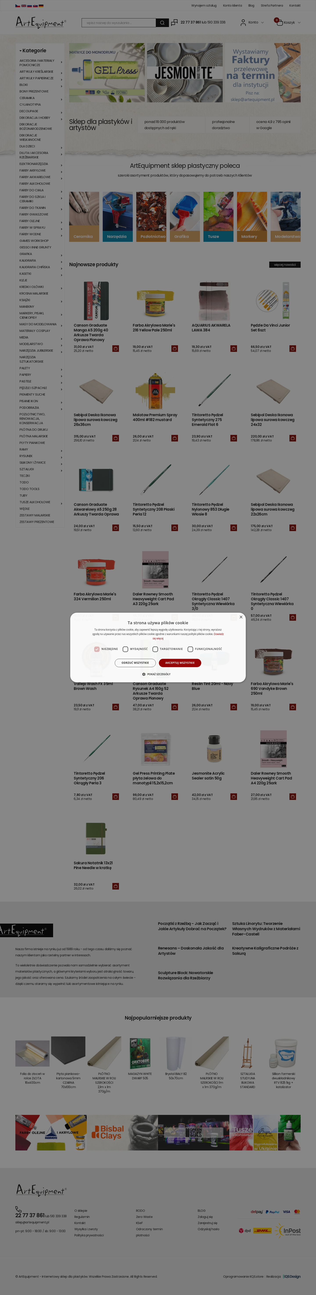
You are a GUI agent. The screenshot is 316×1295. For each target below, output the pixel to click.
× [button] (240, 617)
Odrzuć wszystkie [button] (135, 663)
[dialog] (158, 647)
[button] (157, 674)
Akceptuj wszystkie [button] (180, 663)
